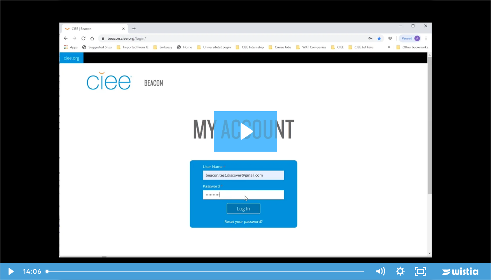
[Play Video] (10, 271)
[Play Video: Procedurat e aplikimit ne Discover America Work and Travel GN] (245, 131)
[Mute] (380, 271)
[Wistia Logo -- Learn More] (460, 271)
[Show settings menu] (400, 271)
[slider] (206, 271)
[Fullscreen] (420, 271)
